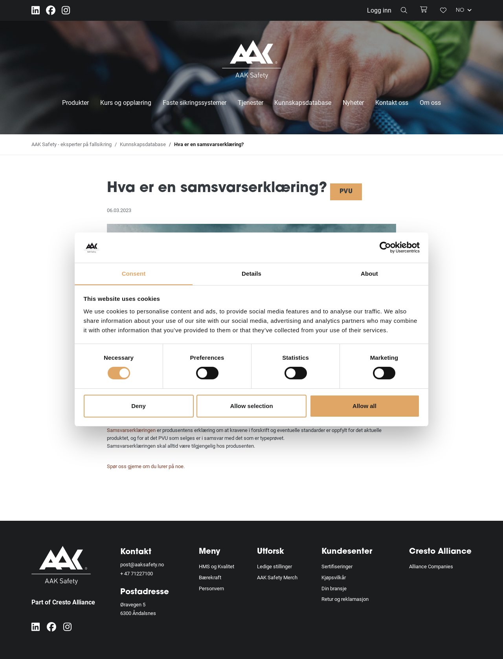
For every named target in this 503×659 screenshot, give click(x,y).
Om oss (430, 102)
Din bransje (334, 588)
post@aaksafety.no (142, 564)
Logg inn (379, 10)
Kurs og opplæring (125, 102)
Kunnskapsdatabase (302, 102)
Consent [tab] (134, 273)
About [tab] (369, 273)
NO (464, 10)
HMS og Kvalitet (216, 566)
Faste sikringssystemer (194, 102)
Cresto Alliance (440, 552)
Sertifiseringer (336, 566)
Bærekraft (210, 577)
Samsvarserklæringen (131, 430)
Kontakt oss (391, 102)
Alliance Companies (431, 566)
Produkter (75, 102)
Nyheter (353, 102)
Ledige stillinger (274, 566)
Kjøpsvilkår (333, 577)
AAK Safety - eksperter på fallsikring (71, 144)
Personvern (211, 588)
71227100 (142, 573)
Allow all (364, 406)
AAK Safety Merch (277, 577)
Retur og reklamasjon (345, 598)
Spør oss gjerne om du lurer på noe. (146, 466)
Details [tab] (251, 273)
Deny (138, 406)
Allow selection (251, 406)
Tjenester (250, 102)
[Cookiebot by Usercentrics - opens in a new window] (385, 247)
